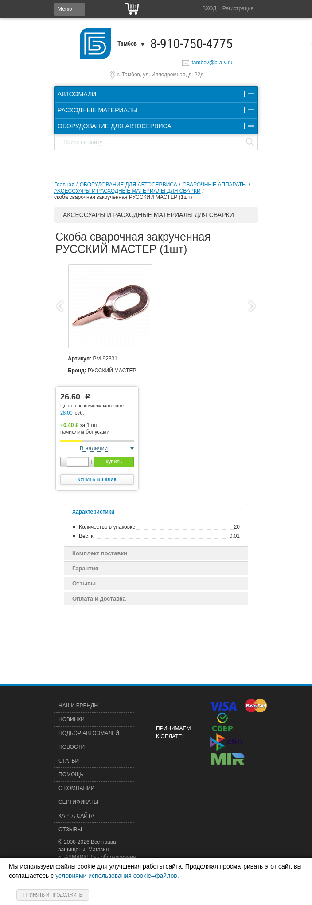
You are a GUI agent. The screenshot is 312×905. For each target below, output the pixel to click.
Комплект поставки (99, 553)
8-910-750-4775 (191, 43)
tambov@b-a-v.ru (212, 62)
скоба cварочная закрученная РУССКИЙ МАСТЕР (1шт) (123, 197)
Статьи (68, 761)
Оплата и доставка (99, 598)
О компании (76, 788)
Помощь (70, 774)
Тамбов (127, 43)
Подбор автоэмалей (88, 733)
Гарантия (85, 568)
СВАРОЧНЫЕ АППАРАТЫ (215, 185)
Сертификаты (78, 802)
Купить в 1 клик (97, 479)
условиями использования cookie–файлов (116, 875)
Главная (64, 185)
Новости (71, 747)
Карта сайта (76, 816)
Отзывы (84, 583)
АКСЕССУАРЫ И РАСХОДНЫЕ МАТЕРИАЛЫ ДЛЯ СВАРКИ (127, 191)
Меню (65, 9)
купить (114, 461)
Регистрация (238, 8)
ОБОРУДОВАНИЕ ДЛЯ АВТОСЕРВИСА (128, 185)
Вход (209, 8)
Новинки (71, 719)
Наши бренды (78, 706)
